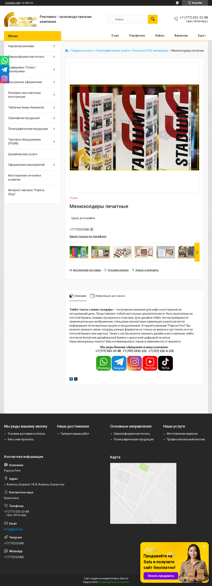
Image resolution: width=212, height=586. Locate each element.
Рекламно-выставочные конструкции (24, 95)
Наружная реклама (21, 46)
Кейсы (159, 35)
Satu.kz (124, 578)
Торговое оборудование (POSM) (24, 141)
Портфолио (137, 35)
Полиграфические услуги (113, 50)
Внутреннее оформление (25, 82)
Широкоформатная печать (26, 56)
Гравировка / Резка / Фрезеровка (22, 69)
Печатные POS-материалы (150, 50)
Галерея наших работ (75, 433)
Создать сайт (13, 2)
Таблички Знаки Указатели (26, 107)
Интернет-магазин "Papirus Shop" (26, 192)
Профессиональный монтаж (186, 439)
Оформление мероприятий (26, 164)
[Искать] (153, 19)
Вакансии (181, 35)
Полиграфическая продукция (28, 128)
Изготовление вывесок (182, 433)
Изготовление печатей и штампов (24, 177)
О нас (115, 35)
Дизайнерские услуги (22, 154)
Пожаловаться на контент (114, 582)
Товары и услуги (82, 50)
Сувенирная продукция (24, 118)
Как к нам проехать (21, 439)
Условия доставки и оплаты (26, 433)
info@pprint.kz (13, 529)
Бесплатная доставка (87, 270)
